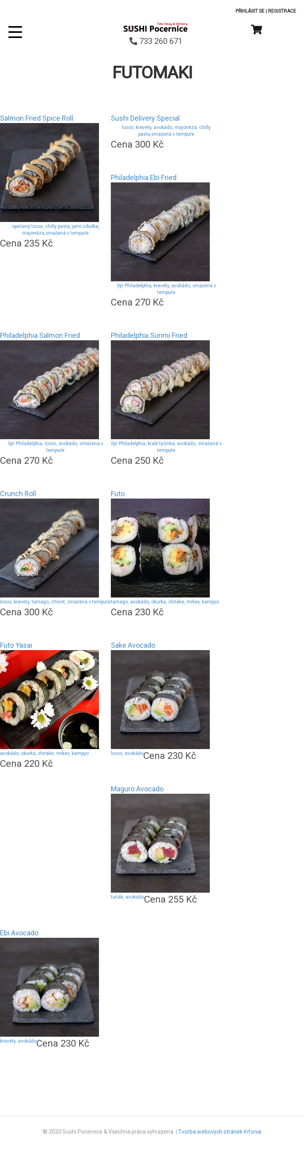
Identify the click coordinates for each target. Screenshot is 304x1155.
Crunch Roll (18, 493)
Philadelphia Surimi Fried (149, 335)
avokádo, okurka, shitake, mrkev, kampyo (44, 753)
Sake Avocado (133, 645)
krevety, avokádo (18, 1041)
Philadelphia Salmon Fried (40, 335)
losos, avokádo (127, 753)
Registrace (282, 11)
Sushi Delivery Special (145, 118)
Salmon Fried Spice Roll (36, 118)
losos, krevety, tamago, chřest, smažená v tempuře (55, 602)
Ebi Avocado (19, 933)
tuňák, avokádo (127, 897)
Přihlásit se (250, 11)
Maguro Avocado (137, 789)
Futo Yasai (16, 645)
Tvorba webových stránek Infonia (219, 1131)
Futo (118, 493)
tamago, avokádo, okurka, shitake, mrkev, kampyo (165, 602)
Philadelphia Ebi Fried (144, 177)
